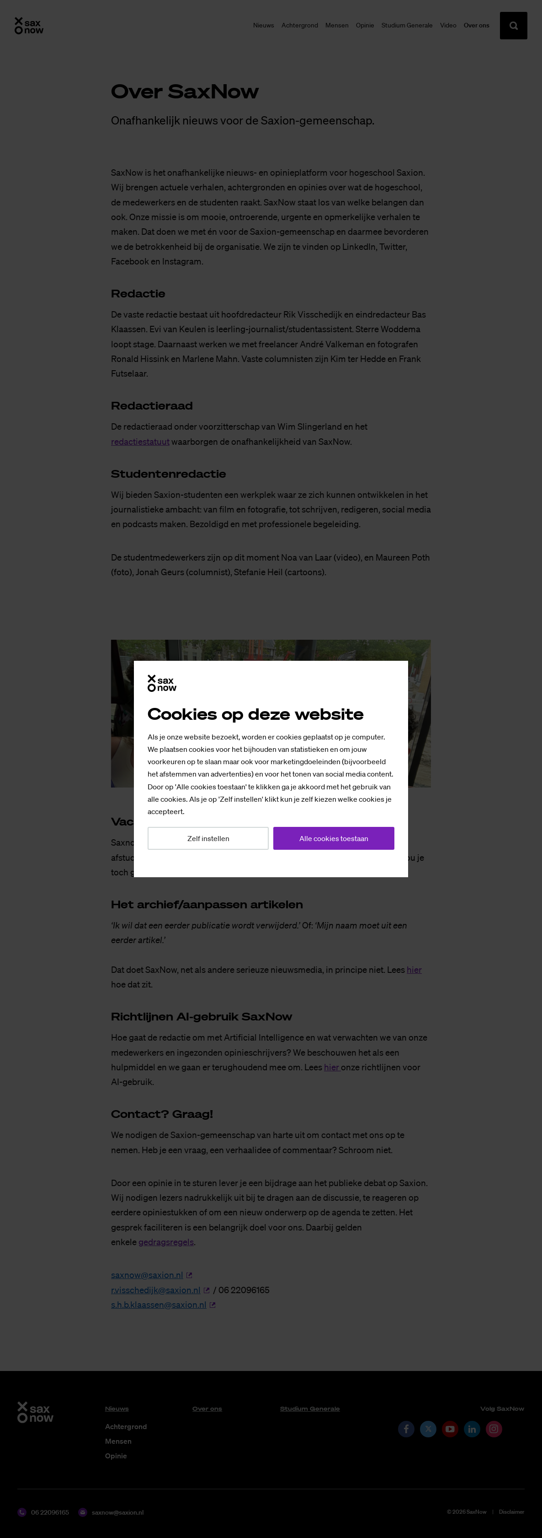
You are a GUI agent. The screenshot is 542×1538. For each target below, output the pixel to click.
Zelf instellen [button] (208, 838)
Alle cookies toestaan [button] (333, 838)
